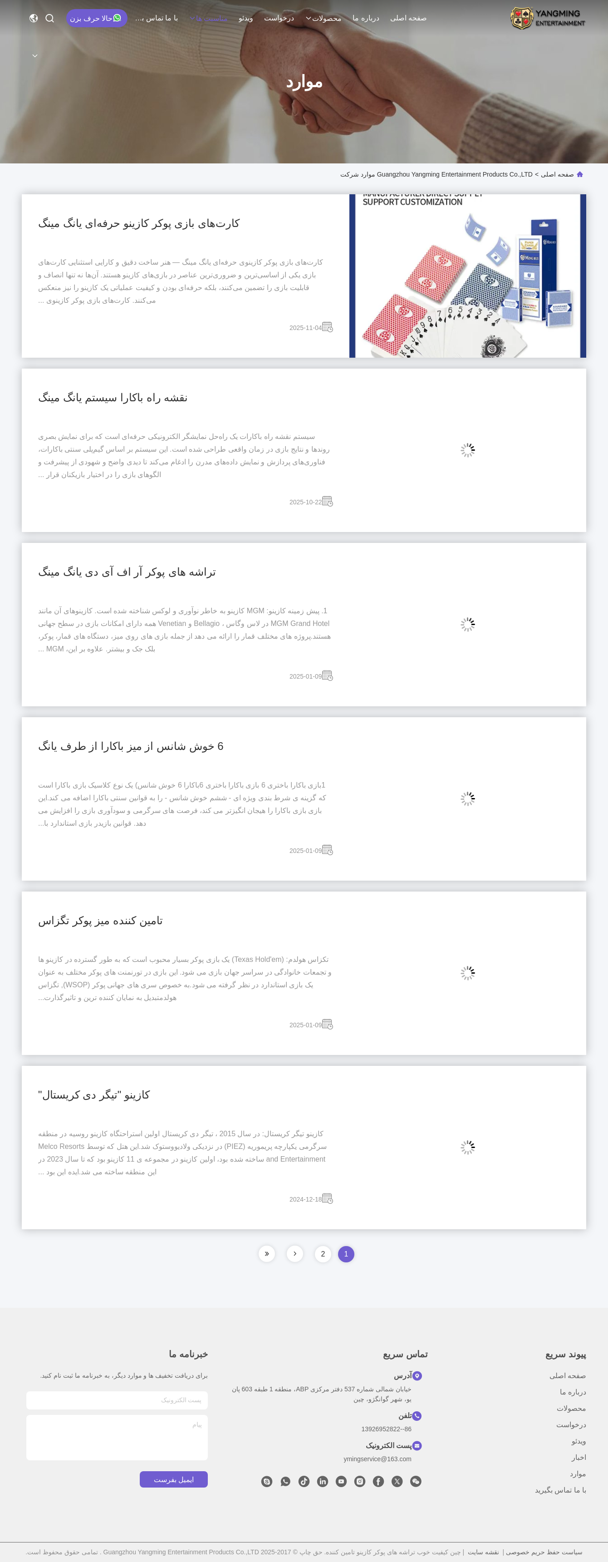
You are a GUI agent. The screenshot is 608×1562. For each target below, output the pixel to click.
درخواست (279, 18)
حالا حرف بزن (96, 17)
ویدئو (246, 18)
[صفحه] (295, 1254)
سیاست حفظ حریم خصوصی (544, 1552)
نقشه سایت (483, 1552)
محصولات (323, 18)
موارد (578, 1474)
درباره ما (366, 18)
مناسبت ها (208, 18)
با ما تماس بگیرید (156, 18)
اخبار (579, 1457)
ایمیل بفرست (174, 1479)
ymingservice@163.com (377, 1459)
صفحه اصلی (408, 18)
